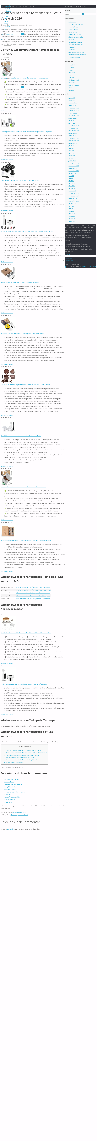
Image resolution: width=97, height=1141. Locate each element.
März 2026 (72, 100)
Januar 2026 (72, 105)
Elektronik (72, 72)
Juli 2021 (71, 206)
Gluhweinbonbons (10, 789)
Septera (84, 267)
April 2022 (72, 183)
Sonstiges (72, 82)
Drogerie (30, 25)
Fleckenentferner (9, 799)
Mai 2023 (71, 151)
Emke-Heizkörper (74, 32)
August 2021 (73, 203)
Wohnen (71, 90)
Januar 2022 (72, 191)
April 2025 (72, 123)
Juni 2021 (71, 208)
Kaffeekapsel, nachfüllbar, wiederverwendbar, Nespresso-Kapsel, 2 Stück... (24, 78)
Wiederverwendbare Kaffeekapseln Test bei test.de (33, 587)
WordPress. (92, 267)
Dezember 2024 (74, 125)
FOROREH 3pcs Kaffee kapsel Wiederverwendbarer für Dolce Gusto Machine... (26, 385)
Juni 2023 (71, 148)
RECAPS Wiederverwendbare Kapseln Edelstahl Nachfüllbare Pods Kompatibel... (26, 540)
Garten (71, 75)
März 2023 (72, 156)
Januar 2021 (72, 221)
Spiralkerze (7, 794)
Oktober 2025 (73, 113)
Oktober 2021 (73, 198)
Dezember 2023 (74, 138)
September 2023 (74, 141)
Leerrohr (71, 39)
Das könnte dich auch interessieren (13, 762)
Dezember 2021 (74, 193)
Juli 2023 (71, 146)
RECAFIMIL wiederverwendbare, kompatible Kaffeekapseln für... (21, 436)
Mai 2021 (71, 211)
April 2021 (72, 213)
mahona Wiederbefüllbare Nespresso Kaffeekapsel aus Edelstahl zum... (23, 487)
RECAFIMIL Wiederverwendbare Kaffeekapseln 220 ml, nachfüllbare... (23, 333)
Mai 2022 (71, 181)
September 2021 (74, 201)
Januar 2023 (72, 161)
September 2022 (74, 171)
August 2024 (73, 133)
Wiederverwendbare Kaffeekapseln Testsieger (19, 757)
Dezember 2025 (74, 108)
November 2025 (74, 110)
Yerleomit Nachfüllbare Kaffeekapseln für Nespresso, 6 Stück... (20, 180)
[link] (5, 29)
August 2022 (73, 173)
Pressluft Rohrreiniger (76, 44)
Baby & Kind (72, 65)
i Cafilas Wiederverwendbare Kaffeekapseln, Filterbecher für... (20, 282)
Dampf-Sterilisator (10, 787)
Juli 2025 (71, 120)
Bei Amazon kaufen (7, 111)
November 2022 (74, 166)
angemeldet (11, 829)
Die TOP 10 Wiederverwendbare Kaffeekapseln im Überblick (23, 750)
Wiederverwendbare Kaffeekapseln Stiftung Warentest (21, 760)
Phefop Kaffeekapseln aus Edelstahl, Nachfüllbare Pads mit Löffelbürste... (24, 684)
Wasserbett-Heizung (75, 42)
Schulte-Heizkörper (75, 34)
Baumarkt (72, 67)
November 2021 (74, 196)
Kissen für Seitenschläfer (12, 797)
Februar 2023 (73, 158)
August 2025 (73, 118)
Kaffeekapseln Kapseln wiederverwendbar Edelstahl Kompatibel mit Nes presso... (27, 131)
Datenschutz (69, 260)
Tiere (70, 87)
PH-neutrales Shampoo (11, 779)
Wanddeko (72, 49)
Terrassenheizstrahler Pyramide (14, 792)
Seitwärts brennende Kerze (13, 784)
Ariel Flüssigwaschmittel (76, 52)
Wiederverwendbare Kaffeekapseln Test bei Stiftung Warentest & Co (25, 753)
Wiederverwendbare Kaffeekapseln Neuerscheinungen (21, 755)
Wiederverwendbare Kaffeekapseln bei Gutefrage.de (33, 596)
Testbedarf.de (7, 34)
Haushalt (71, 77)
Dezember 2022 (74, 163)
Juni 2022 (71, 178)
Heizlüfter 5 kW (73, 29)
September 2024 (74, 130)
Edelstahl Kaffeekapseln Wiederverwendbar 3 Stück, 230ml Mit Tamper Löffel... (26, 633)
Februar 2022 (73, 188)
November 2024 (74, 128)
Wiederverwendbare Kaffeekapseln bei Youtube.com (33, 599)
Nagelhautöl (8, 802)
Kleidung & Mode (74, 80)
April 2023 (72, 153)
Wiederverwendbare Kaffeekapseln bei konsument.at (33, 593)
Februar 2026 (73, 103)
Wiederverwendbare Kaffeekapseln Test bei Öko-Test (33, 590)
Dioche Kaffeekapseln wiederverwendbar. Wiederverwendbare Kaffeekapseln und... (27, 231)
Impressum (68, 258)
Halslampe (72, 47)
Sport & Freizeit (74, 85)
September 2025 (74, 115)
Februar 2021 (73, 218)
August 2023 (73, 143)
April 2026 (72, 98)
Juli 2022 (71, 176)
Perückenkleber (9, 782)
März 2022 (72, 186)
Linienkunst (72, 22)
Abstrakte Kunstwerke (76, 37)
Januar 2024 (72, 136)
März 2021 (72, 216)
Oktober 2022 (73, 168)
